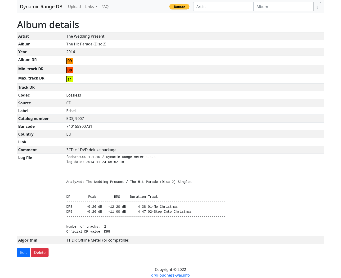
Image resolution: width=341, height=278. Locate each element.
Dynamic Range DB (41, 6)
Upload (74, 6)
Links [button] (90, 6)
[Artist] (223, 6)
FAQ (104, 6)
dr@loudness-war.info (170, 275)
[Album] (283, 6)
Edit (23, 252)
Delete (40, 252)
